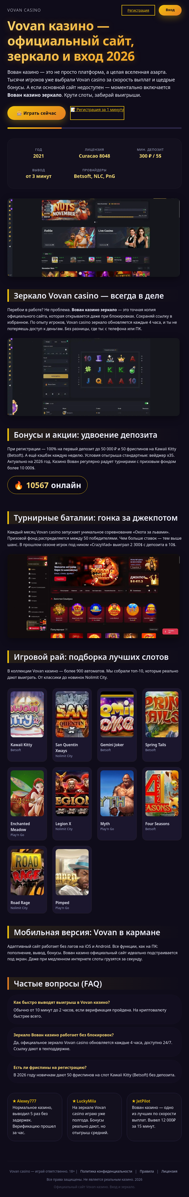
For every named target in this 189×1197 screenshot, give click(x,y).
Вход (170, 9)
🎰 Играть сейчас (36, 113)
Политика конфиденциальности (106, 1171)
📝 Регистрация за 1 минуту (97, 109)
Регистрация (138, 10)
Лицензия (169, 1171)
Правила (147, 1171)
